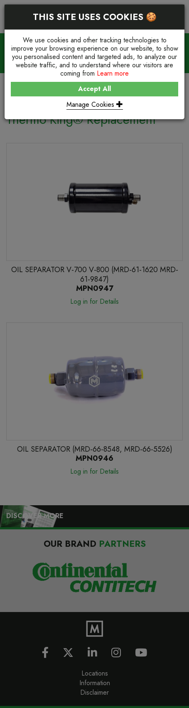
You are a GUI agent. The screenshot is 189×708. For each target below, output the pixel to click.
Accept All (94, 88)
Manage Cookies (94, 104)
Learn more (113, 73)
